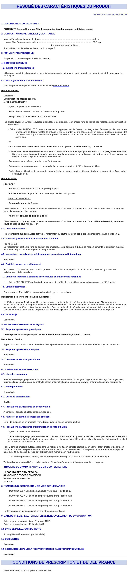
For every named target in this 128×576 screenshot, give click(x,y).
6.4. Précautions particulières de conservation (25, 406)
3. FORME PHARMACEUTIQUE (17, 53)
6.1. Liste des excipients (14, 374)
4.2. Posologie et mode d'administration (22, 80)
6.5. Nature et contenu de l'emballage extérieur (25, 417)
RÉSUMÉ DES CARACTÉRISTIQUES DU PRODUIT (64, 6)
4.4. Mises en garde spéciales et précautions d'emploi (29, 238)
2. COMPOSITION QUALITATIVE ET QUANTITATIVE (28, 33)
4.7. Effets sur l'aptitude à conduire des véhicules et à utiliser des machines (41, 276)
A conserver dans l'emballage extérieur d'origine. (27, 412)
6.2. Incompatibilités (11, 386)
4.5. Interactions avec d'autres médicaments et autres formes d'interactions (41, 254)
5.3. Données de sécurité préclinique (20, 359)
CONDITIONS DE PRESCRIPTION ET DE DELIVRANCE (63, 562)
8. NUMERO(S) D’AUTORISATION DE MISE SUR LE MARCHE (33, 486)
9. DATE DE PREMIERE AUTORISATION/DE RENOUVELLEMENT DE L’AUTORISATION (46, 516)
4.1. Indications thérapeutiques (17, 68)
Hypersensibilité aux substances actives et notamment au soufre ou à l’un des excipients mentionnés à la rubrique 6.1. (62, 234)
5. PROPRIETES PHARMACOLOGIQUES (22, 324)
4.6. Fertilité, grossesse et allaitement (21, 264)
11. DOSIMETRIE (10, 539)
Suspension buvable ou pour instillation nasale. (27, 58)
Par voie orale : (11, 244)
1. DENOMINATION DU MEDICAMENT (20, 23)
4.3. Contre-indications (13, 228)
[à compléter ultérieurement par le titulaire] (24, 534)
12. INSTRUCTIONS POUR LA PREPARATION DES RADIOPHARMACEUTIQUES (42, 549)
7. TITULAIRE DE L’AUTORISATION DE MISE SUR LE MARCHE (34, 467)
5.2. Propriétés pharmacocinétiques (20, 349)
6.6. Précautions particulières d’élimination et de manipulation (34, 427)
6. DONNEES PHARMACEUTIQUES (19, 369)
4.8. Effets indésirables (13, 286)
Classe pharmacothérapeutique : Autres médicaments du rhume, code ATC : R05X (47, 334)
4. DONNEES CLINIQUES (14, 63)
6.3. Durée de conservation (15, 396)
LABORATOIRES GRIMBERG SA (21, 472)
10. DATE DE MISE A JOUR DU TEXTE (21, 529)
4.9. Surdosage (9, 314)
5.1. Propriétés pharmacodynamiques (21, 329)
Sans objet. (9, 259)
